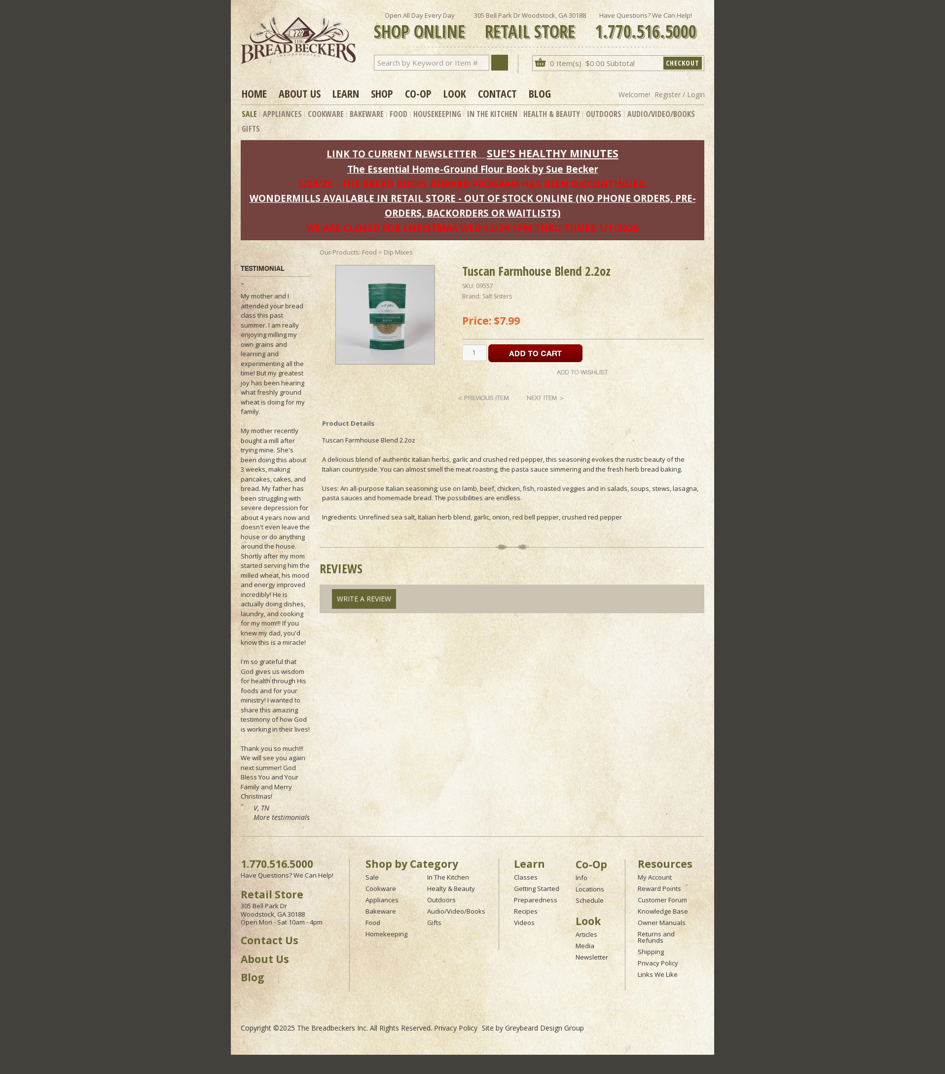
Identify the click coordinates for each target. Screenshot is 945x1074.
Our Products (339, 252)
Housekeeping (437, 114)
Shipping (651, 951)
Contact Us (269, 940)
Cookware (326, 114)
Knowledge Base (663, 911)
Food (398, 114)
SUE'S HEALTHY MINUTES (552, 153)
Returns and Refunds (656, 937)
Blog (540, 93)
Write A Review (364, 598)
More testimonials (282, 817)
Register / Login (679, 94)
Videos (524, 922)
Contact (497, 93)
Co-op (418, 93)
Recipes (526, 911)
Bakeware (367, 114)
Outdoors (603, 114)
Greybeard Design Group (544, 1028)
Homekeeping (386, 933)
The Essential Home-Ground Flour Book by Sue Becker (472, 169)
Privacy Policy (658, 963)
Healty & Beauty (451, 888)
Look (454, 93)
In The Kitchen (492, 114)
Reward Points (659, 888)
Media (585, 945)
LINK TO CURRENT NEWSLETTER (401, 154)
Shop (382, 93)
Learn (345, 93)
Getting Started (536, 888)
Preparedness (535, 899)
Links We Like (658, 974)
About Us (300, 93)
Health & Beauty (551, 114)
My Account (655, 877)
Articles (586, 934)
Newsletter (592, 957)
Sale (249, 114)
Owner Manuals (662, 922)
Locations (590, 889)
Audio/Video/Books (661, 114)
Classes (526, 877)
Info (581, 877)
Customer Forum (662, 899)
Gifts (251, 128)
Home (254, 93)
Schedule (590, 900)
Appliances (282, 114)
